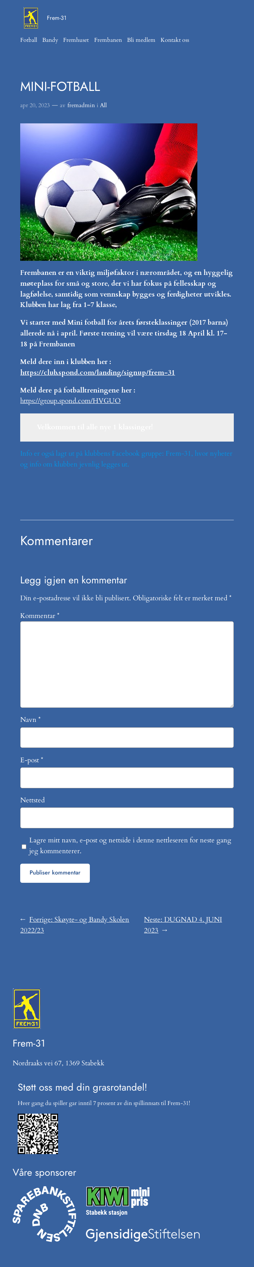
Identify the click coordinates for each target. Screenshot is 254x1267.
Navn (30, 719)
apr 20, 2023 (35, 105)
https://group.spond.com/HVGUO (70, 400)
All (103, 105)
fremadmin (81, 105)
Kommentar (40, 616)
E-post (31, 760)
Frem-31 (56, 18)
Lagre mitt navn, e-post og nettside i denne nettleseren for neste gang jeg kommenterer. (130, 846)
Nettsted (32, 800)
